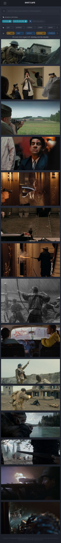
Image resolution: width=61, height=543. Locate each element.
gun (9, 27)
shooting (7, 21)
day (10, 33)
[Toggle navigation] (5, 3)
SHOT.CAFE (30, 3)
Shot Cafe (14, 538)
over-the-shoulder (20, 21)
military (31, 27)
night (19, 33)
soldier (41, 27)
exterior (30, 33)
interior (41, 33)
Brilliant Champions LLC (23, 538)
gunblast (20, 27)
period (52, 27)
